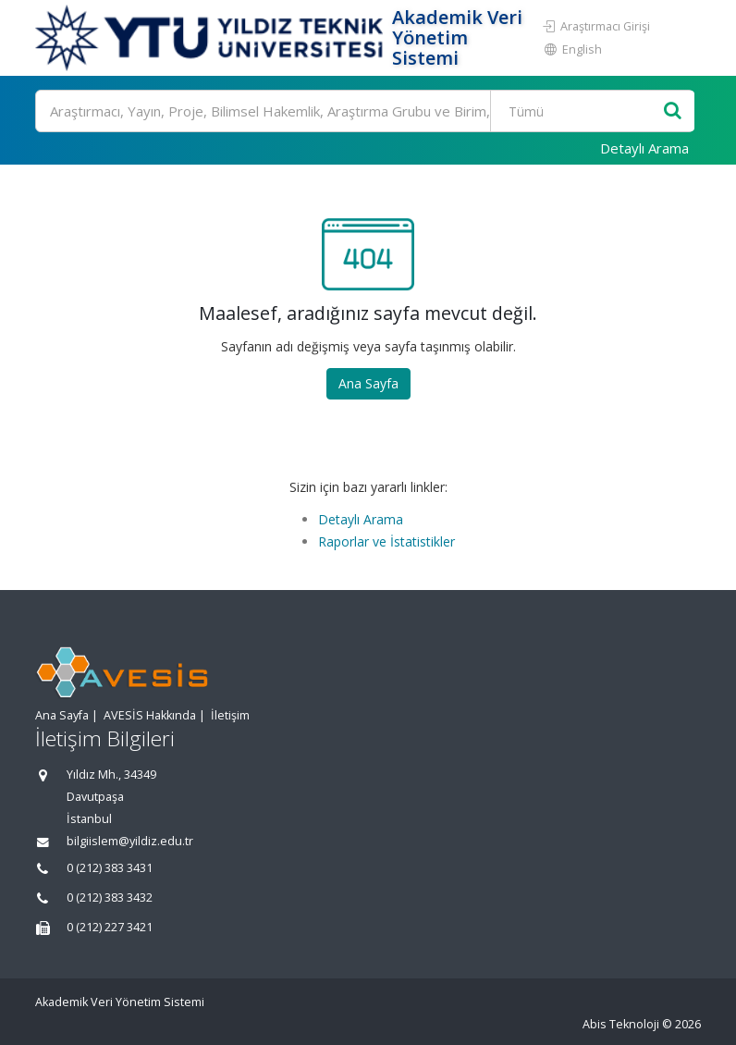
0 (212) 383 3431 (110, 868)
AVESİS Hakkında (150, 715)
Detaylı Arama (644, 148)
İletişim (230, 715)
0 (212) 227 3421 (110, 927)
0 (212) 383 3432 (110, 897)
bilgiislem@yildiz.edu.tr (130, 841)
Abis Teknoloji (621, 1024)
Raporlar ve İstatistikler (386, 541)
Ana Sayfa (368, 383)
